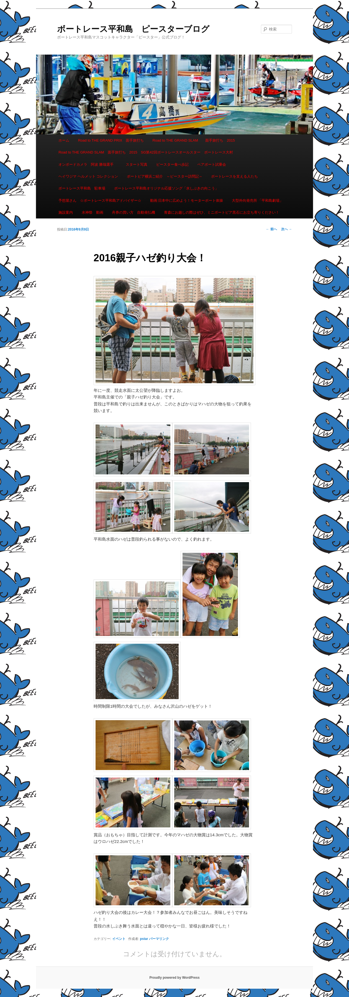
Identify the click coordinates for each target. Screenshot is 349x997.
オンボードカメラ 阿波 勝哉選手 (87, 164)
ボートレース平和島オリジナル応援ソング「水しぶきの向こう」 (166, 188)
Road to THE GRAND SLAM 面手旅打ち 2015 (194, 140)
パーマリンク (159, 939)
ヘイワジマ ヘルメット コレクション (88, 176)
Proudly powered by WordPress (174, 978)
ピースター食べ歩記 (172, 164)
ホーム (63, 140)
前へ (271, 229)
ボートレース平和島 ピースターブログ (133, 29)
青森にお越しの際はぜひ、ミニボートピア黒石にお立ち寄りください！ (221, 212)
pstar (144, 939)
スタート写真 (136, 164)
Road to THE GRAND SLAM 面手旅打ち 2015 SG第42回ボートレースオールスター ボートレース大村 (145, 152)
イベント (118, 939)
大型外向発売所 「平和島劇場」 (257, 200)
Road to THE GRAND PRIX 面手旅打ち (111, 140)
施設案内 (65, 212)
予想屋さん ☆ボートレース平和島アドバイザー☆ (99, 200)
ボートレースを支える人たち (234, 176)
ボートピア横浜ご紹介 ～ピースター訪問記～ (164, 176)
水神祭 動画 (92, 212)
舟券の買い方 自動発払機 (133, 212)
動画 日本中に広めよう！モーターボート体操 (186, 200)
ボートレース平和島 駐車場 (81, 188)
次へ (286, 229)
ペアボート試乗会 (211, 164)
